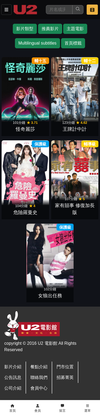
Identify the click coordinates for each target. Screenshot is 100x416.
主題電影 (75, 28)
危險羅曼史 (25, 212)
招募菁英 (65, 377)
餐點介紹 (38, 367)
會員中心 (38, 388)
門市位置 (65, 367)
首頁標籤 (73, 43)
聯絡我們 (38, 377)
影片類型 (24, 28)
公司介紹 (12, 388)
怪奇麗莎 (25, 129)
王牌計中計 (75, 129)
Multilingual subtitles (37, 43)
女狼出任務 (50, 295)
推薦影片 (50, 28)
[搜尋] (59, 9)
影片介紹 (12, 367)
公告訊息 (12, 377)
